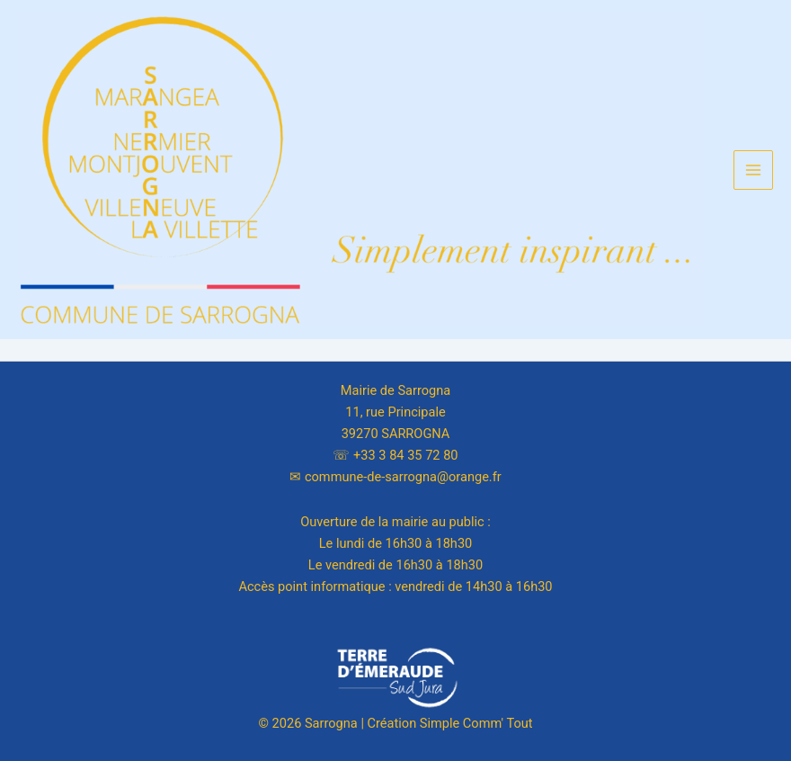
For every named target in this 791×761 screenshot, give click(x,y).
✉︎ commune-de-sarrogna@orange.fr (395, 477)
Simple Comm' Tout (476, 723)
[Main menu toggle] (753, 170)
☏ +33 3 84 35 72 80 (395, 455)
